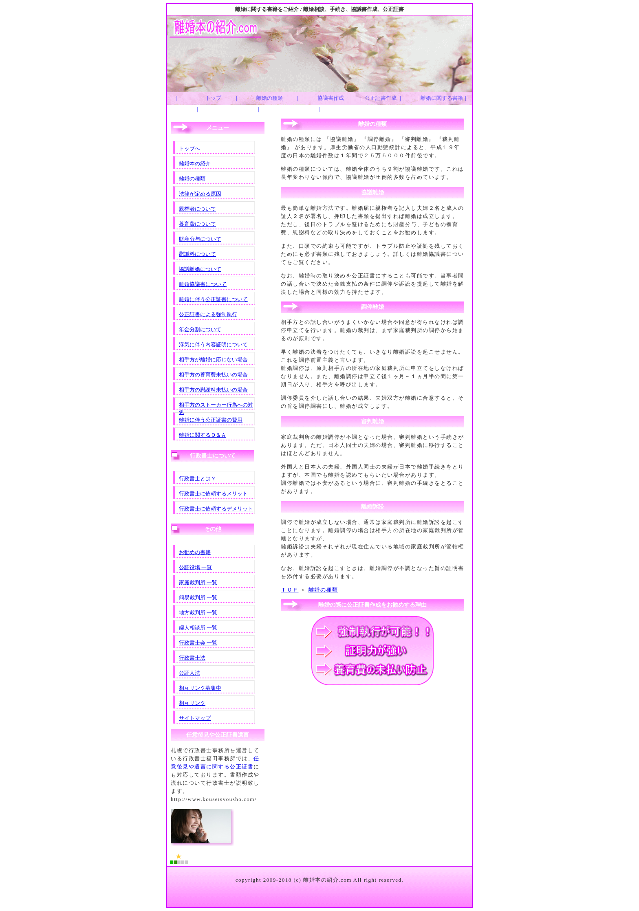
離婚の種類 (323, 590)
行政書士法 (192, 658)
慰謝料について (197, 254)
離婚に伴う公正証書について (213, 299)
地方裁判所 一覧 (198, 613)
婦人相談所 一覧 (198, 628)
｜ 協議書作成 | (322, 103)
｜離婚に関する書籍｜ (441, 98)
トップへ (189, 148)
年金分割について (200, 329)
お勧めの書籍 (195, 552)
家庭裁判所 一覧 (198, 582)
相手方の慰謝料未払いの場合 (213, 390)
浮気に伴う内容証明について (213, 344)
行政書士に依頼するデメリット (216, 509)
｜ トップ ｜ (201, 103)
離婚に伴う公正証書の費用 (210, 420)
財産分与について (200, 239)
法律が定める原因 (200, 194)
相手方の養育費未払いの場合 (213, 375)
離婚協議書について (203, 284)
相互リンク (192, 703)
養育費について (197, 224)
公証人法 (189, 673)
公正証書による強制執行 (208, 314)
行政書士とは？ (197, 478)
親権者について (197, 209)
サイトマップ (195, 718)
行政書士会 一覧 (198, 643)
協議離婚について (200, 269)
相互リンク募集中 (200, 688)
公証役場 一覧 (195, 567)
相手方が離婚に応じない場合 (213, 359)
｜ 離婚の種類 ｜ (261, 103)
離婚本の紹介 (195, 164)
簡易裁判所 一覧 (198, 597)
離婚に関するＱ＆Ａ (202, 435)
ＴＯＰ (290, 590)
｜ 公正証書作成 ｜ (380, 98)
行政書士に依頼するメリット (213, 494)
